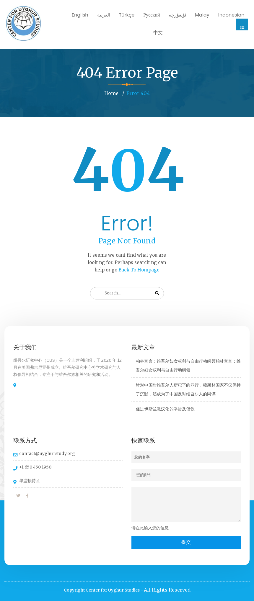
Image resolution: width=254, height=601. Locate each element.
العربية (103, 15)
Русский (151, 15)
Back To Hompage (138, 269)
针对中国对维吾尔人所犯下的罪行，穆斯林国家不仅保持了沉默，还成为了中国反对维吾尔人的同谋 (188, 389)
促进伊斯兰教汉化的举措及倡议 (165, 408)
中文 (158, 32)
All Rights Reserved (167, 589)
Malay (202, 15)
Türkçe (127, 15)
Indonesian (231, 15)
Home (111, 93)
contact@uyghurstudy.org (47, 453)
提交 (186, 541)
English (80, 15)
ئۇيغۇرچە (177, 15)
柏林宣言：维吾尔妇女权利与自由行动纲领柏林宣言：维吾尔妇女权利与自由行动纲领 (188, 365)
